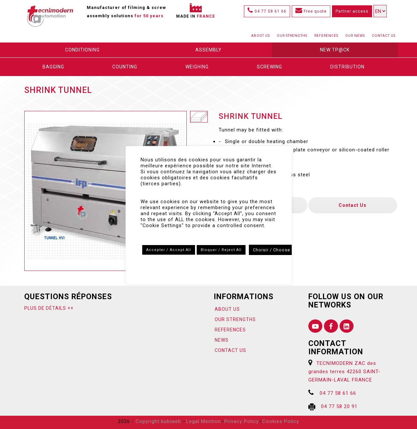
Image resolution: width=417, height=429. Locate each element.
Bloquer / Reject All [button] (221, 250)
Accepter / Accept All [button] (168, 250)
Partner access (352, 11)
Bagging (53, 66)
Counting (124, 66)
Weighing (197, 66)
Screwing (269, 66)
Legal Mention (203, 421)
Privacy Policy (241, 421)
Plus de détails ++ (48, 308)
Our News (355, 36)
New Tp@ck (335, 49)
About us (260, 36)
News (222, 340)
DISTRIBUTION (347, 66)
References (326, 36)
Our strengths (292, 36)
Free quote (311, 11)
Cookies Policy (280, 421)
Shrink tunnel (58, 90)
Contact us (383, 36)
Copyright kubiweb (158, 421)
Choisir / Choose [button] (271, 249)
